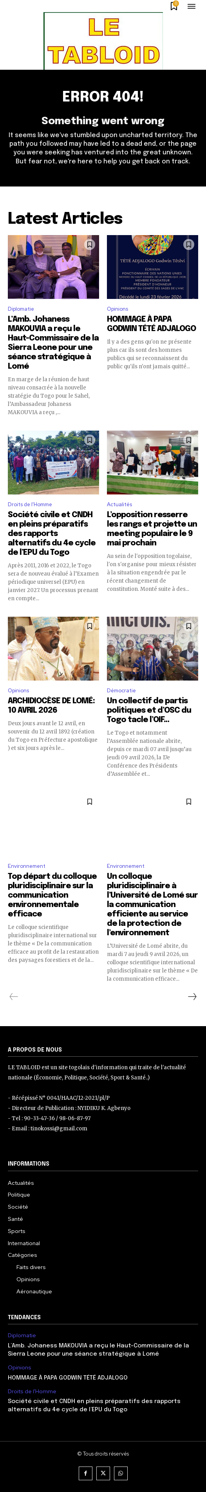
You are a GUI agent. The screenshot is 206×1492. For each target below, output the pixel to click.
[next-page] (192, 997)
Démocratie (121, 690)
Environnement (26, 866)
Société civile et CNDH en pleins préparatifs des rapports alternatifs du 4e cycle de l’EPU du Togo (52, 534)
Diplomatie (21, 309)
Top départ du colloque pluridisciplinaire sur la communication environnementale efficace (52, 895)
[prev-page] (14, 997)
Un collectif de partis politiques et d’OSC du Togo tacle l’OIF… (149, 710)
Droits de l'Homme (30, 504)
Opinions (117, 309)
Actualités (119, 504)
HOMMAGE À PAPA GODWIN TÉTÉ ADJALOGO (68, 1378)
